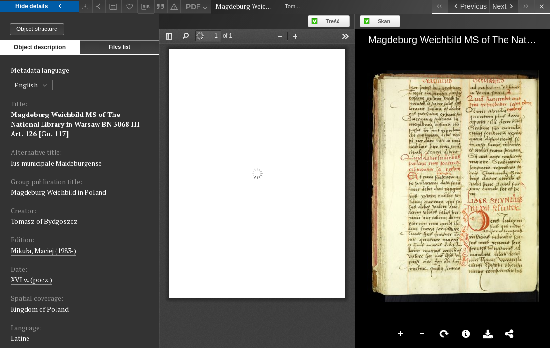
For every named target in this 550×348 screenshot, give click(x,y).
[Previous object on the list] (468, 6)
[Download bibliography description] (146, 7)
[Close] (542, 6)
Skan (384, 21)
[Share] (99, 6)
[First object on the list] (440, 6)
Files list (119, 47)
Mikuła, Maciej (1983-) (43, 250)
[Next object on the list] (503, 6)
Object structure (36, 29)
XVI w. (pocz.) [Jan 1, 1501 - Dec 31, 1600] (31, 279)
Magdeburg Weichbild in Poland (58, 192)
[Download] (85, 6)
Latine (20, 338)
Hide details (39, 6)
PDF (198, 8)
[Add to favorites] (130, 6)
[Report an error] (174, 6)
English (31, 84)
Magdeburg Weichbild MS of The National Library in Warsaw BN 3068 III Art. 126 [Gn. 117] (75, 124)
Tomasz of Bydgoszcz (44, 221)
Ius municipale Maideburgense (56, 163)
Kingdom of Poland (40, 309)
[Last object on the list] (526, 6)
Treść (332, 21)
